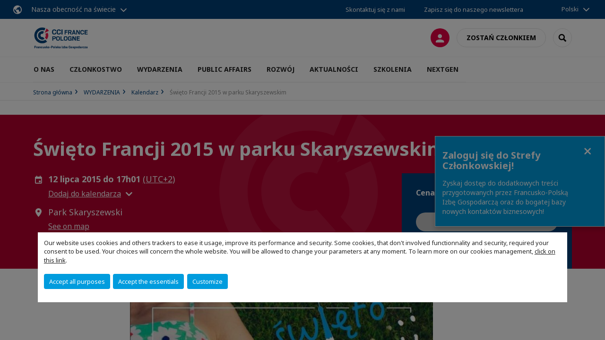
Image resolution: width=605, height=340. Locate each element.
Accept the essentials (148, 281)
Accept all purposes (77, 281)
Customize (207, 281)
